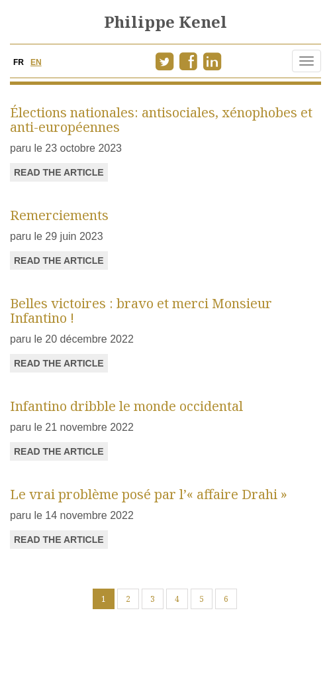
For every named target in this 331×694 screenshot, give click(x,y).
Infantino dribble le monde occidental (126, 406)
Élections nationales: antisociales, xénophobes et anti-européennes (161, 119)
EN (36, 62)
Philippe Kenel (165, 21)
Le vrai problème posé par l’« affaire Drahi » (148, 494)
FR (18, 62)
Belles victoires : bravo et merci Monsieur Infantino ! (141, 310)
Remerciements (59, 215)
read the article (59, 172)
